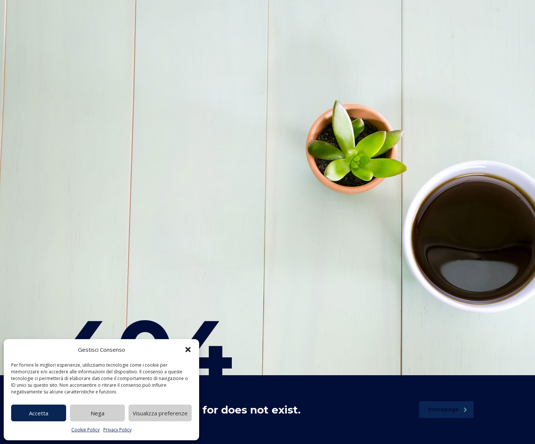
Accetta (38, 413)
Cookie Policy (85, 430)
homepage (447, 409)
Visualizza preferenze (160, 413)
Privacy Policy (117, 430)
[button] (188, 349)
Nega (97, 413)
